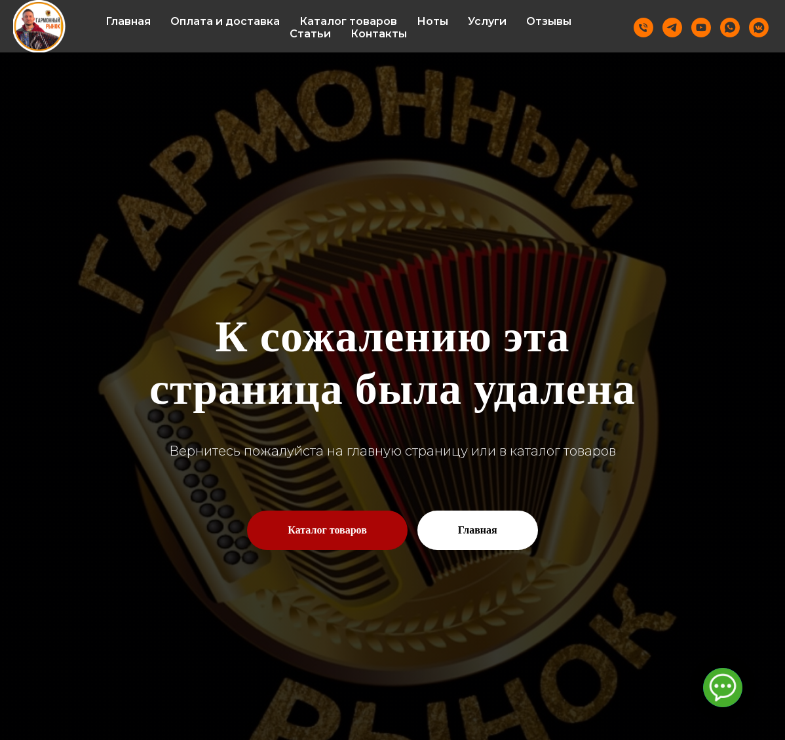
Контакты (379, 34)
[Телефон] (643, 27)
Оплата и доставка (225, 21)
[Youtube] (701, 27)
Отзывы (548, 21)
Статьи (310, 34)
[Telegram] (672, 27)
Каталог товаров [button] (348, 21)
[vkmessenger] (759, 27)
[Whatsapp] (730, 27)
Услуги (487, 21)
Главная (128, 21)
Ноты (432, 21)
